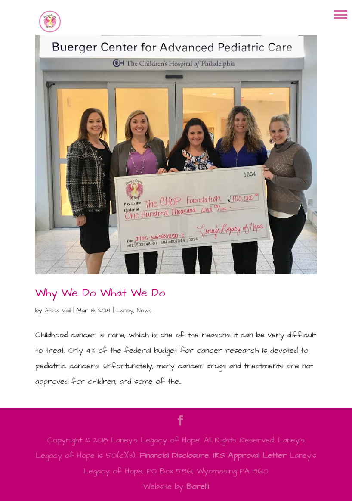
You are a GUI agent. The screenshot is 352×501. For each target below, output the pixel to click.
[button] (340, 14)
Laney (124, 310)
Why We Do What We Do (100, 293)
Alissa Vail (58, 310)
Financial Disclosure (174, 455)
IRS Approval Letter (250, 455)
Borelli (197, 486)
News (144, 310)
